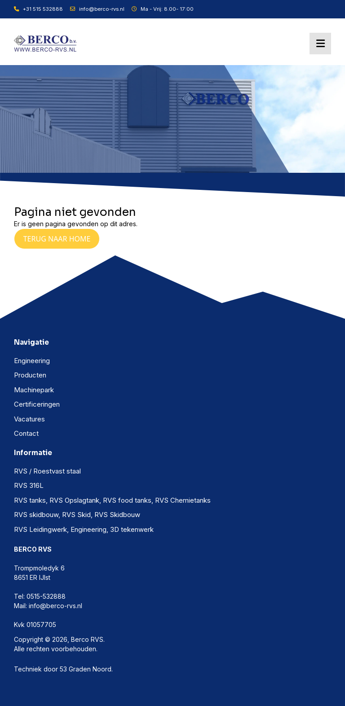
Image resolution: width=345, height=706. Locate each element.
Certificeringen (37, 404)
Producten (30, 375)
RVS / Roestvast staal (47, 471)
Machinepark (34, 390)
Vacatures (29, 419)
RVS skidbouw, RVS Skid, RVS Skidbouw (77, 514)
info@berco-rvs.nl (97, 9)
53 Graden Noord (85, 669)
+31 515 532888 (38, 9)
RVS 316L (29, 485)
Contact (26, 433)
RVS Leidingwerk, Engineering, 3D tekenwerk (84, 529)
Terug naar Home (57, 239)
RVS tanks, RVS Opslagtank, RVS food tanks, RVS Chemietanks (112, 500)
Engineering (32, 360)
